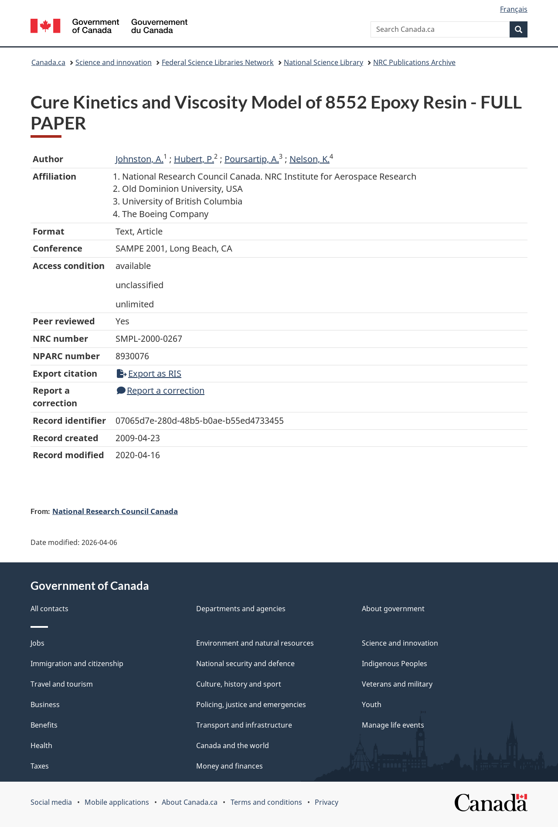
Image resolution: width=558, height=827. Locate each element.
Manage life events (393, 725)
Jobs (37, 643)
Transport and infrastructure (244, 725)
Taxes (40, 766)
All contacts (49, 608)
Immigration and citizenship (77, 663)
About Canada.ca (190, 802)
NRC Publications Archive (414, 62)
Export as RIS (149, 373)
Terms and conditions (266, 802)
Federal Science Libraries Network (218, 62)
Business (45, 704)
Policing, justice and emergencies (251, 704)
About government (393, 608)
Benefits (44, 725)
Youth (371, 704)
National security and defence (245, 663)
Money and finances (229, 766)
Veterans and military (397, 684)
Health (41, 745)
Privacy (326, 802)
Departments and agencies (241, 608)
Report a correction (160, 390)
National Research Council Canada (115, 511)
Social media (51, 802)
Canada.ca (48, 62)
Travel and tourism (62, 684)
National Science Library (323, 62)
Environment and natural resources (255, 643)
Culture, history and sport (238, 684)
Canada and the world (232, 745)
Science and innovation (113, 62)
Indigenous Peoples (394, 663)
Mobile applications (117, 802)
